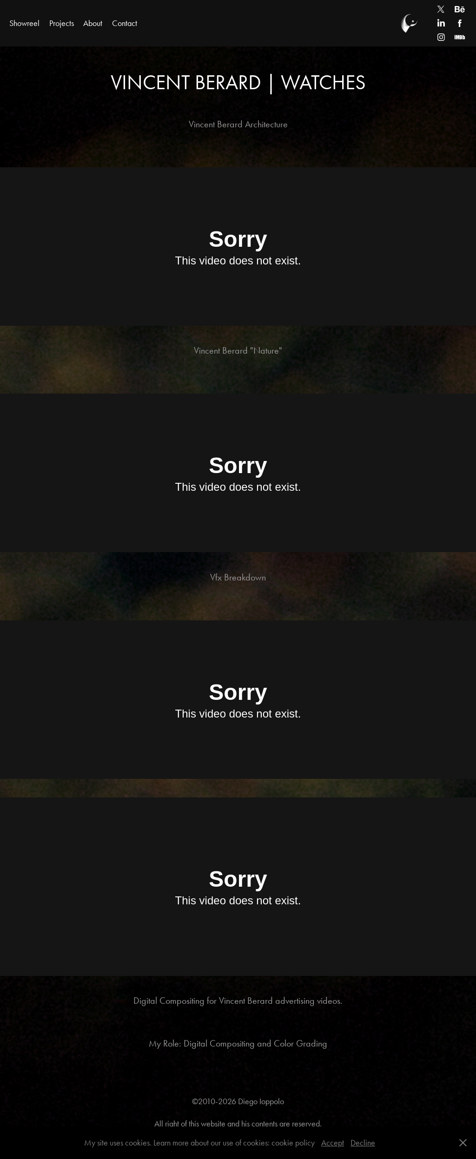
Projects (61, 23)
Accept (332, 1143)
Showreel (24, 23)
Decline (362, 1143)
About (92, 23)
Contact (124, 23)
